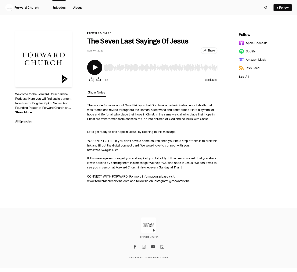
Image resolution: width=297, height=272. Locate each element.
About (77, 7)
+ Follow (283, 7)
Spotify (247, 51)
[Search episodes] (265, 7)
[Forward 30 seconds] (98, 80)
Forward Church (26, 7)
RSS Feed (249, 68)
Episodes (59, 7)
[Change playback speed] (106, 80)
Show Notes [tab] (96, 92)
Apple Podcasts (253, 43)
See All (244, 77)
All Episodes (23, 121)
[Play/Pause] (94, 67)
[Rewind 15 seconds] (91, 80)
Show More (23, 112)
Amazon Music (252, 59)
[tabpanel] (152, 145)
